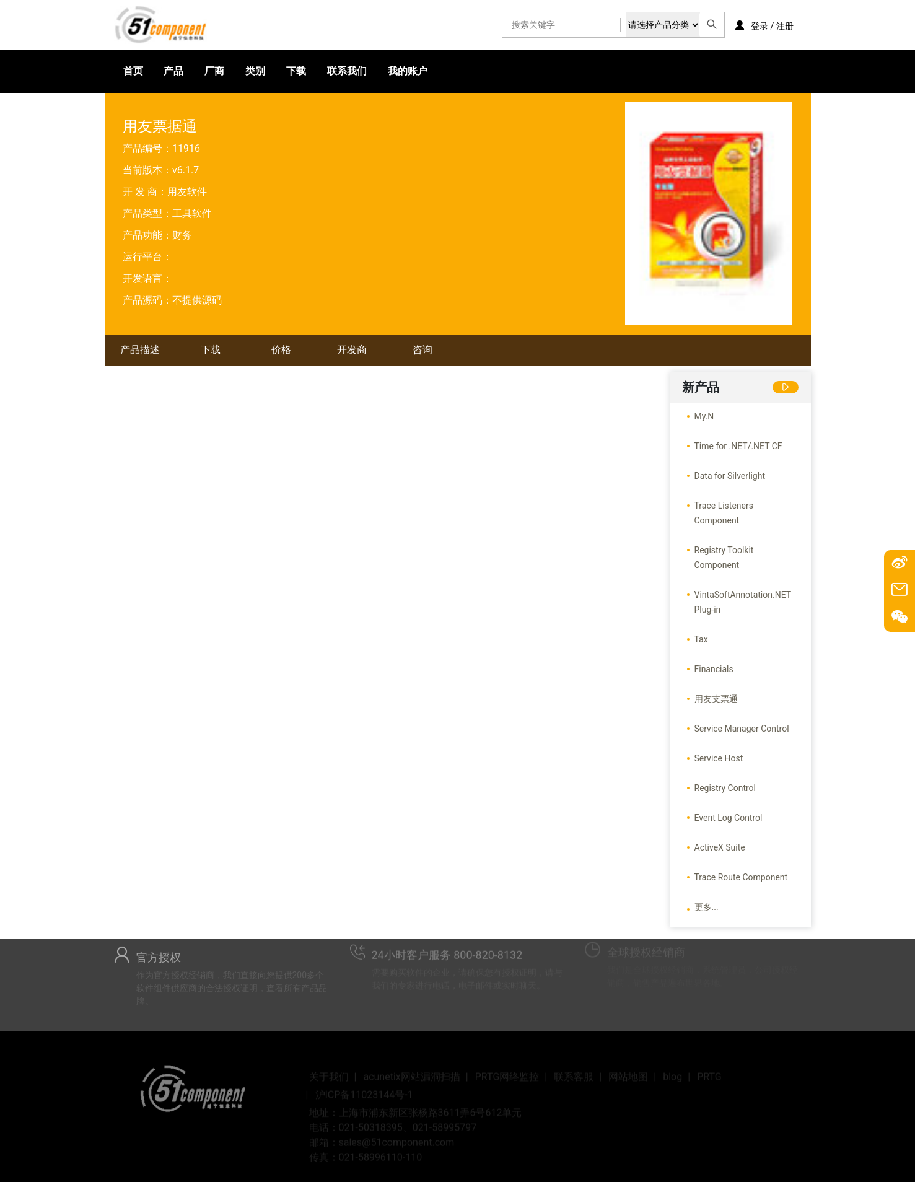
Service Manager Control (741, 728)
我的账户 (407, 71)
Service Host (718, 758)
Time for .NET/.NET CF (738, 446)
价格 (281, 350)
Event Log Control (728, 818)
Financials (713, 669)
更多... (706, 907)
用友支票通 (716, 699)
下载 (296, 71)
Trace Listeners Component (723, 513)
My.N (704, 416)
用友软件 (187, 192)
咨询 (422, 350)
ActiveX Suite (719, 847)
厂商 (214, 71)
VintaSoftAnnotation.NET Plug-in (742, 602)
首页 (133, 71)
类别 (255, 71)
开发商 (352, 350)
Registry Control (725, 788)
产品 (173, 71)
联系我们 (347, 71)
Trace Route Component (741, 877)
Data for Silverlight (729, 476)
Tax (701, 639)
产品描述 (140, 350)
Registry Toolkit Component (724, 557)
